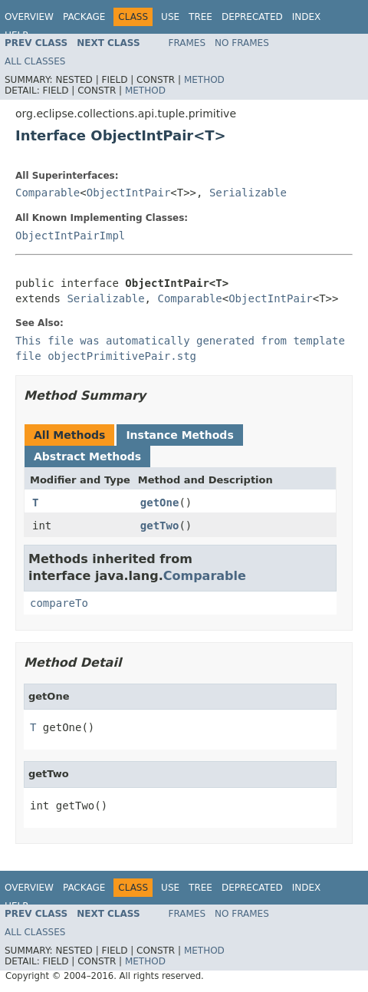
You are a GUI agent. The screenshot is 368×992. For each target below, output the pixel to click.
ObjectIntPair (129, 192)
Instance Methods (179, 435)
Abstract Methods (87, 456)
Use (170, 17)
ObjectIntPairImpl (70, 235)
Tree (200, 17)
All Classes (35, 61)
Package (84, 17)
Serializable (248, 192)
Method (204, 79)
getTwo (159, 525)
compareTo (59, 603)
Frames (187, 43)
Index (306, 17)
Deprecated (252, 17)
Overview (29, 17)
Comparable (47, 192)
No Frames (242, 43)
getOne (159, 502)
